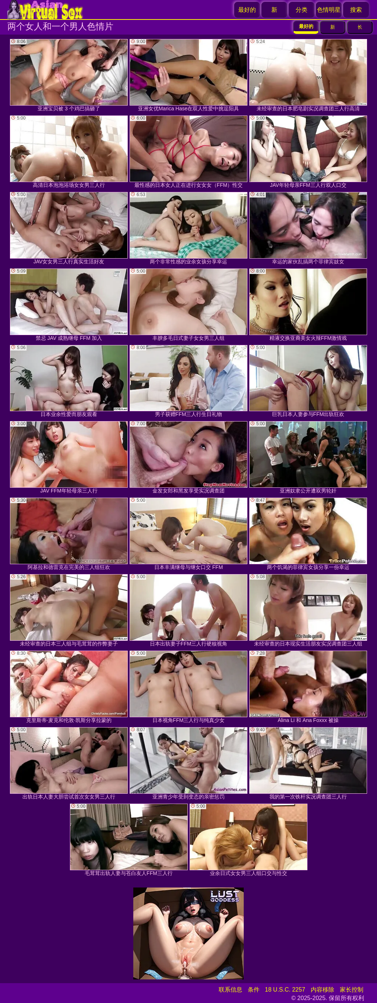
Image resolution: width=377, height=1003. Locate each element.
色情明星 (329, 10)
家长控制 (351, 989)
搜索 (356, 10)
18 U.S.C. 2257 (285, 989)
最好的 (247, 10)
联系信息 (230, 989)
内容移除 (322, 989)
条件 (254, 989)
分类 (301, 10)
